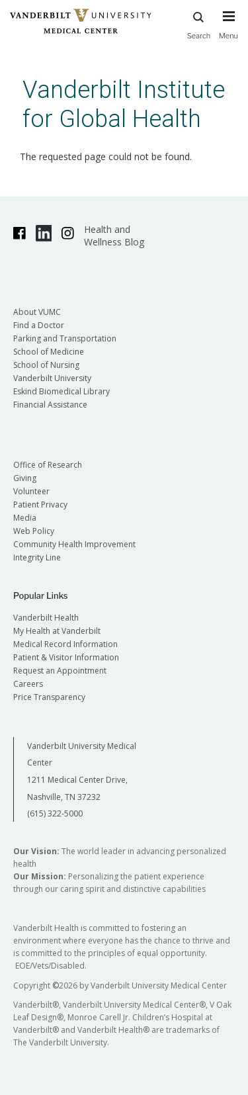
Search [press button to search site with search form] (199, 23)
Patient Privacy (40, 504)
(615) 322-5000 (55, 813)
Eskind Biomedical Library (61, 391)
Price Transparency (49, 697)
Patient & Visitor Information (66, 657)
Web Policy (33, 531)
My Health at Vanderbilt (57, 630)
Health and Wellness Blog (114, 235)
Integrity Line (37, 557)
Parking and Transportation (64, 338)
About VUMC (37, 312)
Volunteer (31, 491)
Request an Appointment (59, 670)
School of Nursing (46, 365)
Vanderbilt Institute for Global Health (123, 104)
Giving (24, 478)
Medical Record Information (65, 644)
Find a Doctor (38, 325)
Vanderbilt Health (46, 617)
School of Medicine (48, 351)
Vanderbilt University (52, 378)
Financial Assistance (50, 404)
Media (24, 517)
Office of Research (47, 464)
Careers (28, 683)
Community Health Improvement (74, 544)
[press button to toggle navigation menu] (228, 31)
